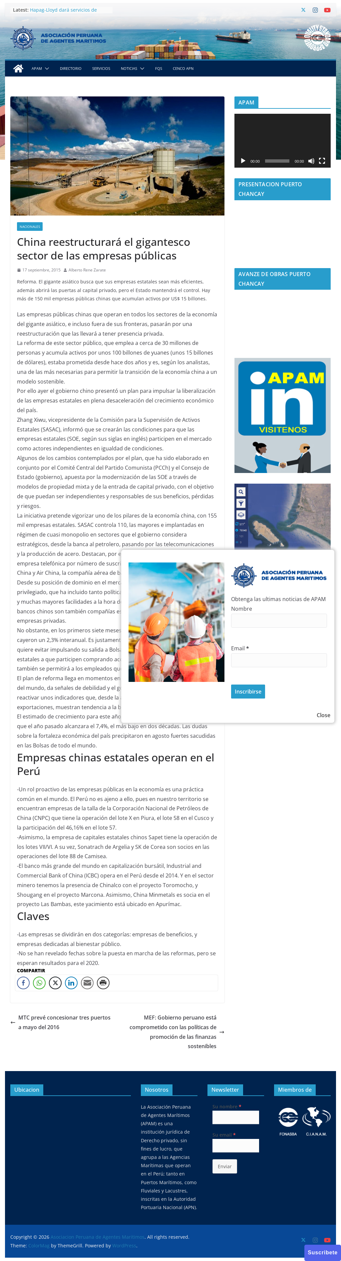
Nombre (241, 608)
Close (323, 715)
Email (240, 648)
